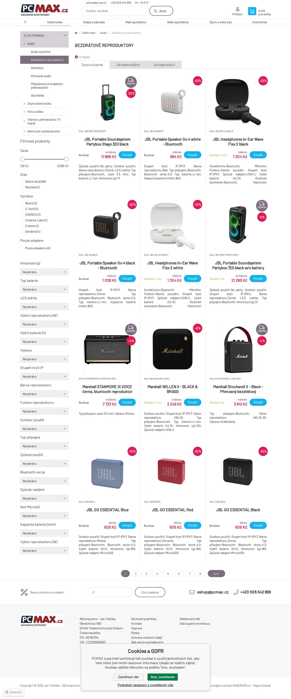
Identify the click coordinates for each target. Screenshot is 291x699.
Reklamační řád (190, 619)
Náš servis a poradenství (147, 642)
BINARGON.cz (242, 685)
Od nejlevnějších (128, 65)
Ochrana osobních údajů (146, 637)
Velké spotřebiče (178, 22)
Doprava (136, 628)
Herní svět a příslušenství (43, 131)
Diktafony (37, 68)
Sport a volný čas (221, 22)
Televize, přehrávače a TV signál (44, 121)
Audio (31, 43)
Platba (135, 633)
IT (25, 22)
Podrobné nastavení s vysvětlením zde (145, 685)
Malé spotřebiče (135, 22)
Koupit (127, 155)
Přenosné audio (41, 76)
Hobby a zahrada (94, 22)
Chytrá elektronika (39, 103)
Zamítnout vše (128, 677)
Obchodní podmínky (143, 619)
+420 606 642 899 (121, 2)
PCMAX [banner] (44, 9)
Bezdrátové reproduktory (47, 60)
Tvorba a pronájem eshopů (215, 685)
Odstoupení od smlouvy (195, 623)
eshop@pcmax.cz (96, 2)
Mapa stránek (262, 685)
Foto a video (35, 111)
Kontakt (136, 623)
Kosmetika (259, 22)
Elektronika (54, 22)
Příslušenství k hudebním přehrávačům (47, 85)
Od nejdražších (164, 65)
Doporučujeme (92, 65)
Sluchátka (37, 95)
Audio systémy (41, 51)
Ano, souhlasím (163, 677)
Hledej (162, 11)
